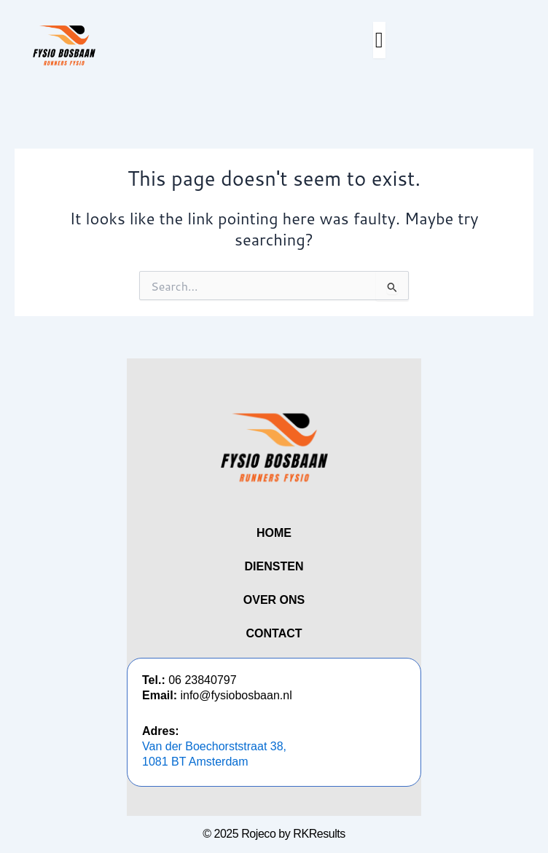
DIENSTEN (274, 566)
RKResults (319, 834)
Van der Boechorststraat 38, (214, 746)
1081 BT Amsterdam (195, 761)
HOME (274, 533)
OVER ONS (274, 600)
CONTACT (274, 633)
